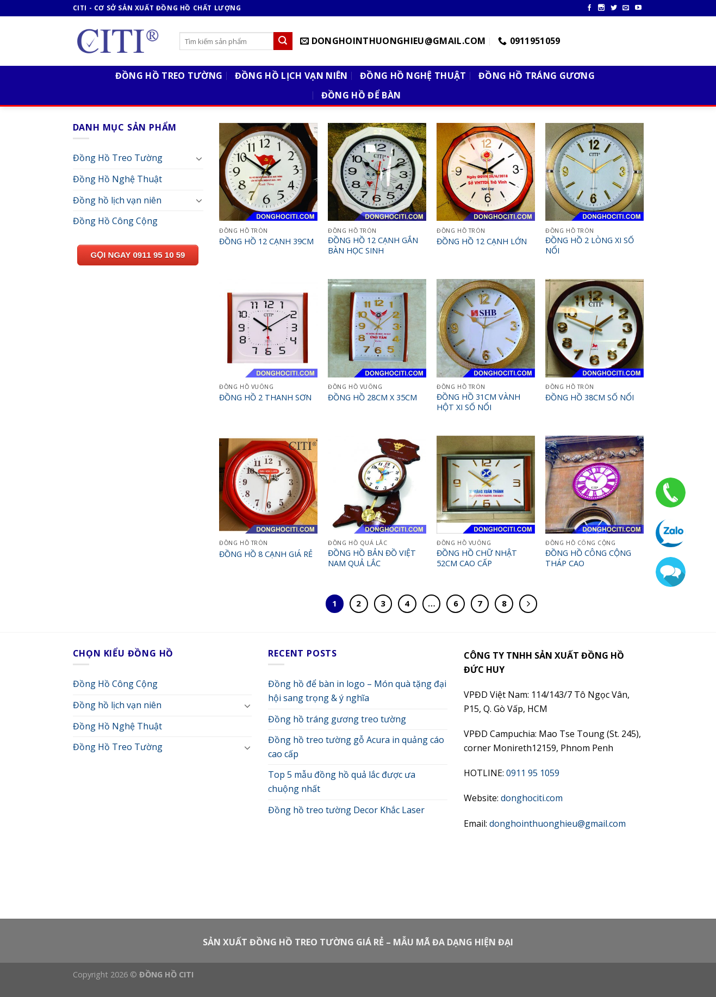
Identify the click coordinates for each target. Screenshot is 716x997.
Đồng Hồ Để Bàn (361, 95)
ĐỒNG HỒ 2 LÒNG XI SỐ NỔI (589, 246)
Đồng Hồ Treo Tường (169, 76)
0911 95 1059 (532, 773)
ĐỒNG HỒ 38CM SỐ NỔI (589, 397)
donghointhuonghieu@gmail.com (557, 823)
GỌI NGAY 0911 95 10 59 (138, 254)
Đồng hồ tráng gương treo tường (337, 719)
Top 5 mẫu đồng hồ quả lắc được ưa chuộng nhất (341, 782)
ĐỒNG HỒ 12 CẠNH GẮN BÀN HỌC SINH (373, 246)
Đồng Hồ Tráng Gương (536, 76)
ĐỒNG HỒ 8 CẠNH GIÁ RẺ (266, 554)
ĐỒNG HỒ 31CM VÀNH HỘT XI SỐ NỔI (478, 402)
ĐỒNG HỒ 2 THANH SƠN (265, 397)
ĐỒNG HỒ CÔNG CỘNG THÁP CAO (588, 558)
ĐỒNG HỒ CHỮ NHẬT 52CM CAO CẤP (477, 558)
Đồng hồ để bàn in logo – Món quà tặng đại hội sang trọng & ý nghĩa (357, 691)
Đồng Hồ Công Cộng (115, 221)
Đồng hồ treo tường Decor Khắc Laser (346, 810)
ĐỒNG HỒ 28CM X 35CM (372, 397)
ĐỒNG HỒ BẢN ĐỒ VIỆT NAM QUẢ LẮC (372, 558)
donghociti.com (532, 798)
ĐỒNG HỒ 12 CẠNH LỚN (482, 241)
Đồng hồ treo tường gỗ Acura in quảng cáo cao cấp (356, 747)
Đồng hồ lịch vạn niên (117, 200)
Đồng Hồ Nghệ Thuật (413, 76)
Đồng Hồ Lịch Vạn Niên (291, 76)
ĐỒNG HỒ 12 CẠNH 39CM (266, 241)
